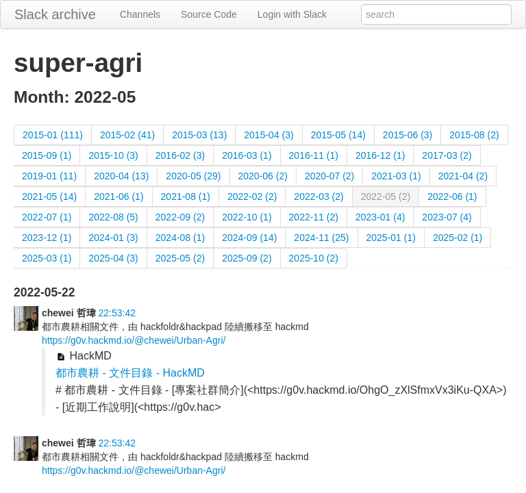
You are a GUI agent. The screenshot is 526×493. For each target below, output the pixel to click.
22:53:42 (117, 312)
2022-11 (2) (313, 217)
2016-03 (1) (246, 155)
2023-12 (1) (46, 237)
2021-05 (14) (49, 196)
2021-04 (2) (463, 175)
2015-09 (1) (46, 155)
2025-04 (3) (113, 258)
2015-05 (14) (338, 134)
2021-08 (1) (185, 196)
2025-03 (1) (46, 258)
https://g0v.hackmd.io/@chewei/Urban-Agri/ (133, 340)
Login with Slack (292, 14)
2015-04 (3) (268, 134)
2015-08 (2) (474, 134)
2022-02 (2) (252, 196)
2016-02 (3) (180, 155)
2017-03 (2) (446, 155)
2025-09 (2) (246, 258)
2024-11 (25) (321, 237)
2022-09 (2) (180, 217)
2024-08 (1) (180, 237)
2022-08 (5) (113, 217)
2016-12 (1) (380, 155)
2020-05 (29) (193, 175)
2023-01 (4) (380, 217)
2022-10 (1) (246, 217)
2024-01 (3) (113, 237)
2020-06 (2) (263, 175)
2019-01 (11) (49, 175)
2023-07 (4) (446, 217)
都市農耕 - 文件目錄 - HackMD (130, 373)
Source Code (209, 14)
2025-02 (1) (457, 237)
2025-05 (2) (180, 258)
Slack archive (55, 14)
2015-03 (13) (199, 134)
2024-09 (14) (249, 237)
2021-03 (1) (396, 175)
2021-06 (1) (118, 196)
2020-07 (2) (329, 175)
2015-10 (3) (113, 155)
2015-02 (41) (127, 134)
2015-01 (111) (53, 134)
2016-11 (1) (313, 155)
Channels (140, 14)
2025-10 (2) (313, 258)
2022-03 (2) (318, 196)
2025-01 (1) (391, 237)
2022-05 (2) (385, 196)
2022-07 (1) (46, 217)
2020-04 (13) (121, 175)
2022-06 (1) (452, 196)
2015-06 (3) (407, 134)
